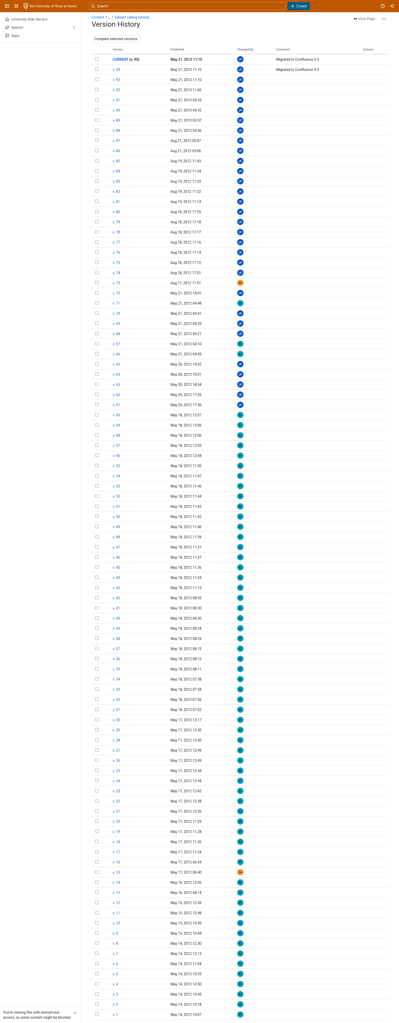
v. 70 (116, 313)
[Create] (299, 6)
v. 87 (116, 141)
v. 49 (116, 527)
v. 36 (116, 659)
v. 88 (116, 131)
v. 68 (116, 334)
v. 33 (116, 689)
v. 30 (116, 720)
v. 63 (116, 385)
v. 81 (116, 202)
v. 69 (116, 324)
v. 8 (115, 943)
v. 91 (116, 100)
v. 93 (116, 80)
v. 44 (116, 578)
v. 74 (116, 273)
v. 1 (115, 1015)
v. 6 (115, 964)
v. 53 (116, 486)
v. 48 (116, 537)
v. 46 (116, 557)
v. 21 (116, 811)
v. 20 (116, 822)
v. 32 (116, 700)
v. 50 (116, 517)
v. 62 (116, 395)
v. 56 (116, 456)
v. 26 (116, 761)
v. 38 (116, 639)
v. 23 (116, 791)
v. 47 (116, 547)
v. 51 (116, 507)
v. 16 (116, 862)
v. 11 (116, 913)
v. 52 (116, 496)
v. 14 (116, 882)
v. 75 (116, 263)
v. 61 (116, 405)
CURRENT (121, 59)
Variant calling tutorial (132, 17)
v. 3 (115, 994)
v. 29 (116, 730)
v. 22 (116, 801)
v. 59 (116, 425)
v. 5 (115, 974)
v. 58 (116, 435)
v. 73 (116, 283)
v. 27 (116, 750)
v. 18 (116, 842)
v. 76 (116, 252)
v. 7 (115, 954)
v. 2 (115, 1004)
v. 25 (116, 771)
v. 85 (116, 161)
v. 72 (116, 293)
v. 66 (116, 354)
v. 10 (116, 923)
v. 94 (116, 70)
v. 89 (116, 120)
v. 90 (116, 110)
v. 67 (116, 344)
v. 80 (116, 212)
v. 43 (116, 588)
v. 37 (116, 649)
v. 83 (116, 181)
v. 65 (116, 364)
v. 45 (116, 567)
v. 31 (116, 710)
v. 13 (116, 893)
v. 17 (116, 852)
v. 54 (116, 476)
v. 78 (116, 232)
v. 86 (116, 151)
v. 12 (116, 903)
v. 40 (116, 618)
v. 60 (116, 415)
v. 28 (116, 740)
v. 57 (116, 446)
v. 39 (116, 628)
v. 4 (115, 984)
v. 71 (116, 303)
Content (98, 17)
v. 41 (116, 608)
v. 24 (116, 781)
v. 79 (116, 222)
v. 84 (116, 171)
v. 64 (116, 374)
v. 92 (116, 90)
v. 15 (116, 872)
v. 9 (115, 933)
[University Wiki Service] (50, 6)
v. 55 (116, 466)
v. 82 (116, 192)
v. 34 (116, 679)
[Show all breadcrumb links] (109, 17)
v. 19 (116, 832)
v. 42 (116, 598)
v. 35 (116, 669)
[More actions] (384, 19)
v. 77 (116, 242)
